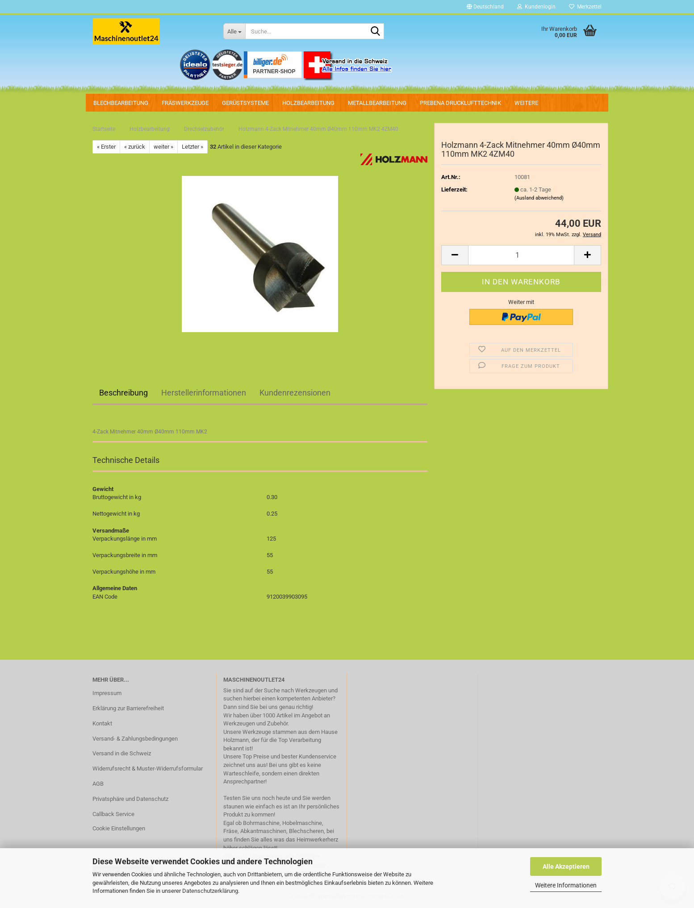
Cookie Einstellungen (118, 828)
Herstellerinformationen (203, 392)
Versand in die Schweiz (121, 753)
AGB (98, 783)
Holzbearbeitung (308, 103)
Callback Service (113, 814)
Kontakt (102, 723)
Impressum (106, 693)
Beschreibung (123, 392)
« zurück (134, 146)
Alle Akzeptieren (566, 866)
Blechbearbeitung (120, 103)
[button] (485, 6)
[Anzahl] (521, 255)
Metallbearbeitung (377, 103)
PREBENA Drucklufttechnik (460, 103)
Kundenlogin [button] (536, 7)
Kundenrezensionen (294, 392)
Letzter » (192, 146)
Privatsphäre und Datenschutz (130, 799)
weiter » (163, 146)
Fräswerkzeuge (185, 103)
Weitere (526, 103)
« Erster (106, 146)
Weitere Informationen (566, 885)
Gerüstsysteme (245, 103)
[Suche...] (234, 31)
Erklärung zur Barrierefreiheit (128, 708)
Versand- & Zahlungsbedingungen (135, 738)
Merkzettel (585, 7)
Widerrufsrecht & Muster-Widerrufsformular (147, 768)
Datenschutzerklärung (210, 890)
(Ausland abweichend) (539, 198)
